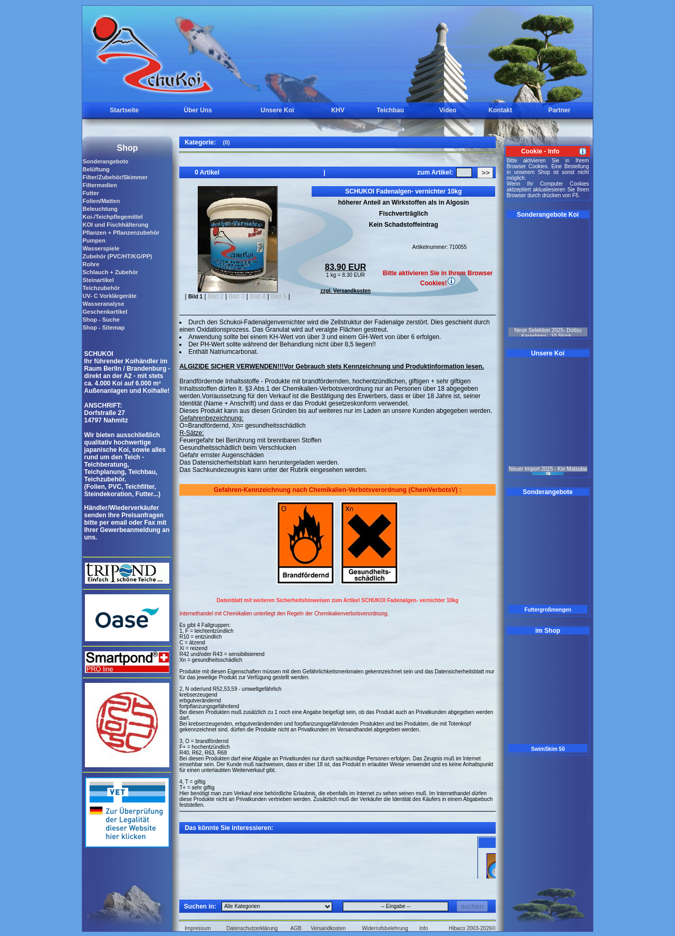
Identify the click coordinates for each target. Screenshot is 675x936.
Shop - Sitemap (103, 327)
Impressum (197, 928)
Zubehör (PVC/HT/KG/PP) (117, 256)
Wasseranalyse (103, 304)
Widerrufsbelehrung (385, 928)
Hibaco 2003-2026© (472, 928)
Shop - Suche (100, 319)
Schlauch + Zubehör (110, 272)
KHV (337, 110)
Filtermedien (99, 185)
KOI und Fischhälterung (115, 224)
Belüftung (95, 169)
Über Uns (198, 110)
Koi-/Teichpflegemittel (112, 217)
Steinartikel (97, 280)
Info (423, 928)
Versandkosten (328, 928)
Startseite (124, 110)
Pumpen (93, 240)
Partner (559, 110)
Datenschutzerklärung (251, 928)
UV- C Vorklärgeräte (109, 296)
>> (485, 173)
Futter (90, 193)
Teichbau (390, 110)
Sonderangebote (105, 161)
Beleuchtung (100, 209)
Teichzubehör (101, 288)
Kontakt (500, 110)
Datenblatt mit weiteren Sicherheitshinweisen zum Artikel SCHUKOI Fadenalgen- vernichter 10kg (338, 600)
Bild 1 (195, 297)
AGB (296, 928)
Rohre (90, 264)
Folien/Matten (101, 201)
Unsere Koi (277, 110)
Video (447, 110)
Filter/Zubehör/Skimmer (114, 177)
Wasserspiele (100, 248)
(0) (225, 142)
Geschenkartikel (104, 311)
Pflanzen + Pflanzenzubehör (120, 232)
